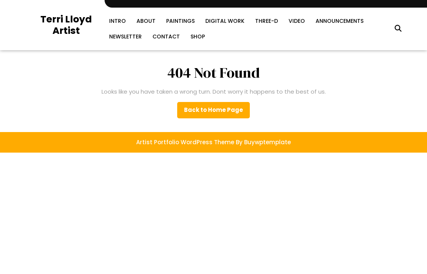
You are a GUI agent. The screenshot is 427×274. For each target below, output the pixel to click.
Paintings (180, 21)
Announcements (340, 21)
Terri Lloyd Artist (66, 25)
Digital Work (224, 21)
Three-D (266, 21)
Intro (117, 21)
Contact (166, 36)
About (146, 21)
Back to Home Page (217, 111)
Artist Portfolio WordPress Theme (185, 142)
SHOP (197, 36)
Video (297, 21)
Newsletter (125, 36)
